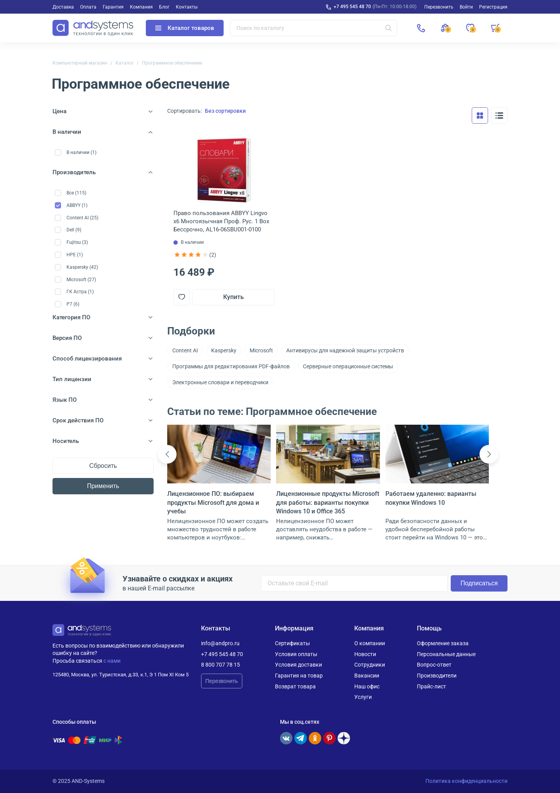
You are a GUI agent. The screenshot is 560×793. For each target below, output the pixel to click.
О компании (369, 643)
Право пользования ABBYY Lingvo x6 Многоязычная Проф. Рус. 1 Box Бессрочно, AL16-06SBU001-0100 (221, 221)
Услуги (363, 697)
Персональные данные (446, 654)
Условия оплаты (296, 654)
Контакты (187, 7)
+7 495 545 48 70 (352, 6)
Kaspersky (223, 350)
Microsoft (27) (81, 279)
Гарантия (113, 7)
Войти (466, 7)
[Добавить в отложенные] (181, 297)
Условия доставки (298, 665)
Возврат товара (295, 686)
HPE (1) (74, 254)
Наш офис (367, 686)
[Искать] (388, 28)
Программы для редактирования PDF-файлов (231, 366)
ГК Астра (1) (80, 291)
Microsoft (261, 350)
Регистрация (493, 7)
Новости (365, 654)
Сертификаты (292, 643)
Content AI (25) (82, 218)
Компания (141, 7)
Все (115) (76, 193)
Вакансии (366, 675)
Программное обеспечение (172, 63)
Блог (164, 7)
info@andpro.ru (220, 643)
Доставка (63, 7)
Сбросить (103, 465)
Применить (103, 486)
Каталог (125, 63)
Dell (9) (73, 230)
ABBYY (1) (77, 205)
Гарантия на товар (299, 675)
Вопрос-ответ (434, 665)
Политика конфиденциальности (466, 781)
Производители (437, 675)
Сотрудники (369, 665)
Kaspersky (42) (82, 267)
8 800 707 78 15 (220, 665)
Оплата (88, 7)
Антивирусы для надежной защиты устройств (345, 350)
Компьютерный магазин (79, 63)
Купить (233, 297)
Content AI (185, 350)
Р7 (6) (72, 304)
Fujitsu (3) (77, 242)
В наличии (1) (81, 152)
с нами (112, 661)
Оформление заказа (443, 643)
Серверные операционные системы (348, 366)
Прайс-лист (431, 686)
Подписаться (479, 583)
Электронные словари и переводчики (220, 382)
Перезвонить (221, 681)
